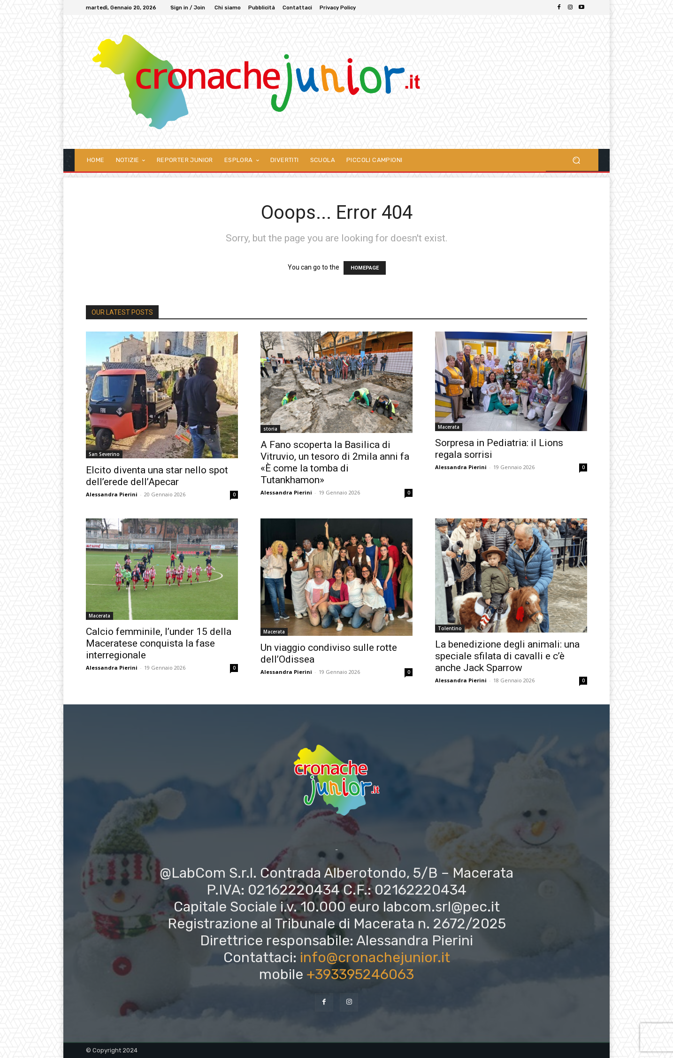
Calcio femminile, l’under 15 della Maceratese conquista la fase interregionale (158, 643)
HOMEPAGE (365, 268)
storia (270, 428)
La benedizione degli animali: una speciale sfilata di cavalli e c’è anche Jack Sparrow (507, 656)
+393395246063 (360, 974)
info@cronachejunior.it (375, 957)
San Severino (104, 454)
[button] (576, 160)
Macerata (448, 427)
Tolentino (450, 628)
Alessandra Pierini (112, 494)
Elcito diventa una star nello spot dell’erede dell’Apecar (157, 475)
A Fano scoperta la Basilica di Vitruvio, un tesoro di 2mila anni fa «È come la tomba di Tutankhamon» (334, 462)
